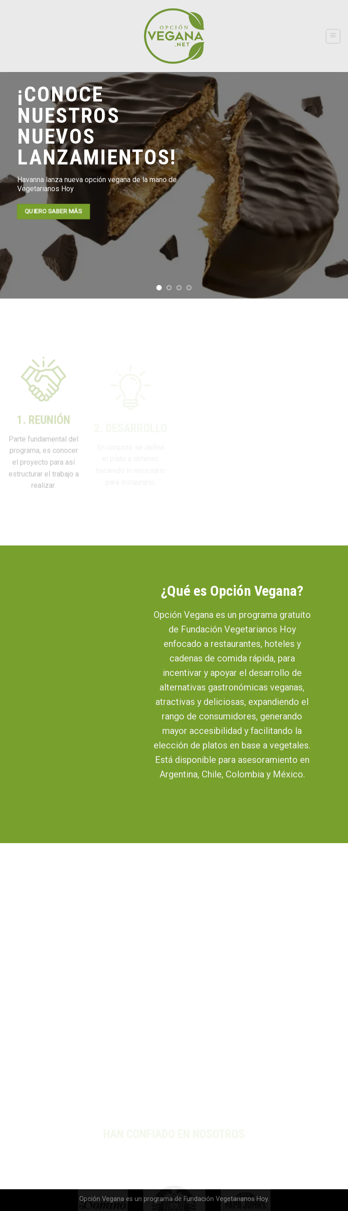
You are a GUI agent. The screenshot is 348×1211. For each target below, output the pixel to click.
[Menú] (333, 36)
